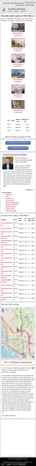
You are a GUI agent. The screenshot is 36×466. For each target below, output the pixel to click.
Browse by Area (10, 200)
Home (10, 11)
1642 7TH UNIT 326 (6, 228)
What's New (9, 194)
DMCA (25, 458)
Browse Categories (11, 206)
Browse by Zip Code (11, 210)
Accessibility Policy (19, 458)
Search (7, 196)
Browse (16, 11)
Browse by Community (12, 204)
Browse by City (10, 198)
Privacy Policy (12, 458)
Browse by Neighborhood (12, 202)
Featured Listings (10, 208)
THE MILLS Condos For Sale (21, 137)
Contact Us (23, 11)
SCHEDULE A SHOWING (18, 148)
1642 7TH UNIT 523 (6, 285)
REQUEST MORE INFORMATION (18, 142)
